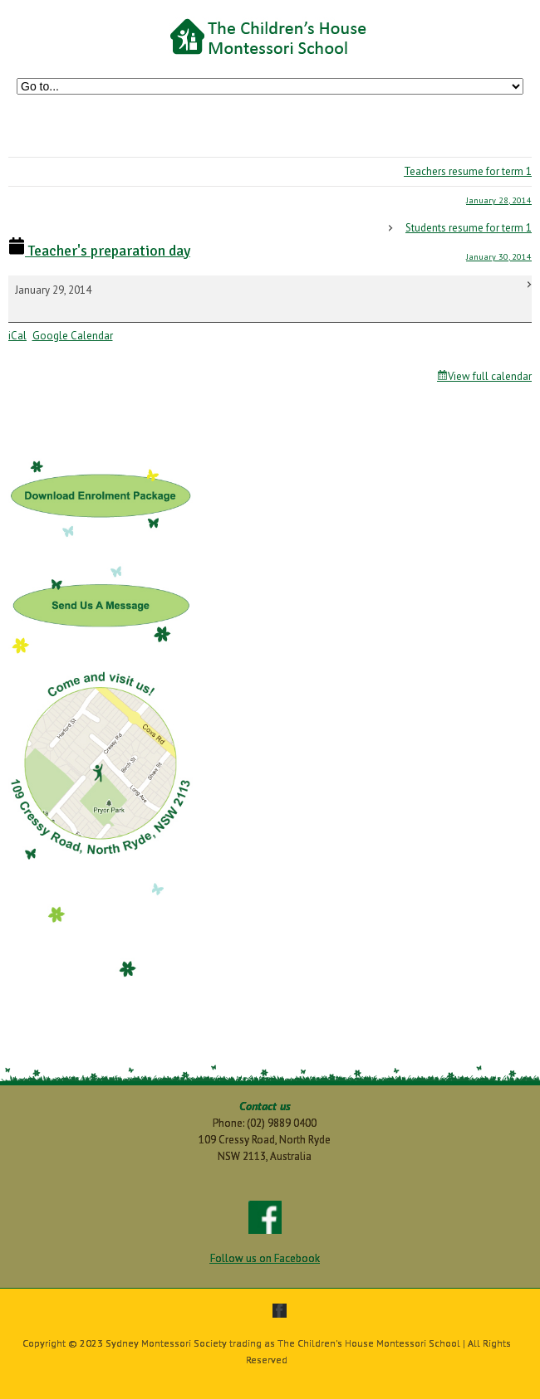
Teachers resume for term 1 (270, 189)
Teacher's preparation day (99, 250)
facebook (279, 1311)
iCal (17, 336)
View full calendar (490, 376)
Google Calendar (72, 336)
